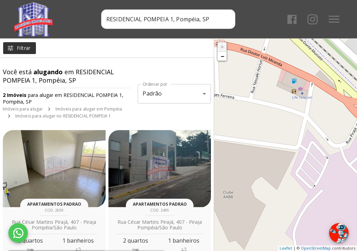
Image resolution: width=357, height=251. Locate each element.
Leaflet (286, 248)
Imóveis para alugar (23, 109)
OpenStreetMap (316, 248)
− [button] (222, 56)
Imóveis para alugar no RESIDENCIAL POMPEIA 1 (63, 116)
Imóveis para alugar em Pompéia (88, 109)
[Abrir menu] (334, 19)
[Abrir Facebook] (292, 19)
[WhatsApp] (18, 233)
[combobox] (168, 19)
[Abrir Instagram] (312, 19)
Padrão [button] (152, 93)
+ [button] (222, 47)
